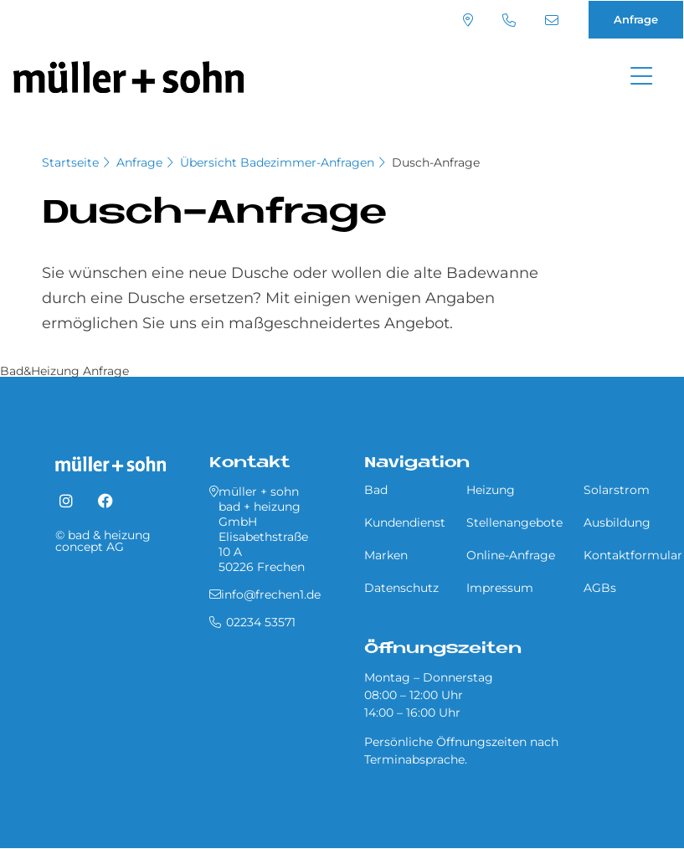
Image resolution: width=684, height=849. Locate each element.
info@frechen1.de (551, 20)
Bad (376, 489)
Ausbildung (617, 522)
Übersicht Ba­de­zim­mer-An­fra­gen (277, 162)
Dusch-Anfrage (436, 162)
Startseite (70, 162)
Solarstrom (617, 489)
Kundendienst (404, 522)
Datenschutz (401, 587)
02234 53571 (509, 20)
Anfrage (636, 19)
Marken (386, 555)
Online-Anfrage (510, 555)
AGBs (600, 587)
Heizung (490, 489)
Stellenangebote (514, 522)
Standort (468, 20)
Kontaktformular (633, 555)
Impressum (499, 587)
